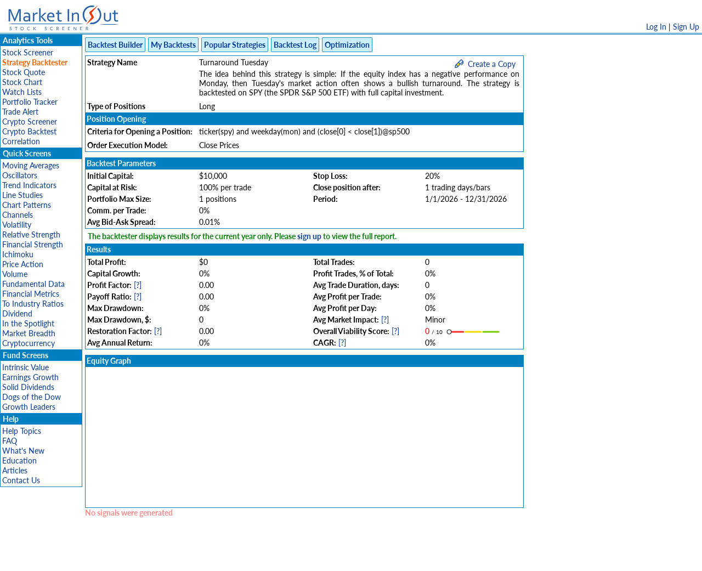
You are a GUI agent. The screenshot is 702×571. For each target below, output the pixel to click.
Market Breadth (28, 333)
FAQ (9, 440)
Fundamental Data (33, 284)
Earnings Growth (30, 377)
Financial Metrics (30, 293)
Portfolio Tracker (30, 101)
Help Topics (21, 431)
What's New (23, 450)
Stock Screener (27, 52)
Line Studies (22, 195)
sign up (309, 236)
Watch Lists (22, 92)
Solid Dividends (28, 387)
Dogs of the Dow (31, 397)
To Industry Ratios (33, 303)
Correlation (21, 141)
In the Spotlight (28, 323)
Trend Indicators (29, 185)
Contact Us (21, 480)
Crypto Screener (29, 121)
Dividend (17, 313)
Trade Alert (20, 111)
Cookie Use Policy (397, 557)
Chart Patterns (26, 205)
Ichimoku (17, 254)
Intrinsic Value (25, 367)
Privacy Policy (273, 557)
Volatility (16, 224)
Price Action (22, 264)
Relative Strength (31, 234)
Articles (14, 470)
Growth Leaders (28, 406)
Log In (656, 26)
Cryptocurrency (28, 343)
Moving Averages (30, 165)
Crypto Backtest (29, 131)
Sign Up (686, 26)
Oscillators (19, 175)
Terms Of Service (331, 557)
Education (19, 460)
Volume (14, 274)
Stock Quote (23, 72)
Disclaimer (225, 557)
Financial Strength (32, 244)
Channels (17, 214)
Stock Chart (22, 82)
